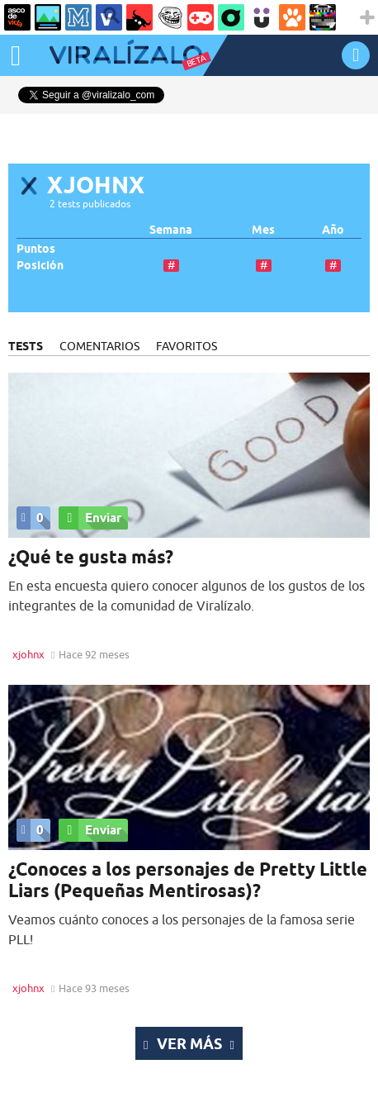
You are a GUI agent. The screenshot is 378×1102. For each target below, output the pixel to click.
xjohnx (28, 654)
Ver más (189, 1043)
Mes (263, 230)
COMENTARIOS (99, 346)
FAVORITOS (186, 346)
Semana (170, 230)
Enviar (90, 518)
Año (333, 230)
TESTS (25, 346)
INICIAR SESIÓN (355, 55)
